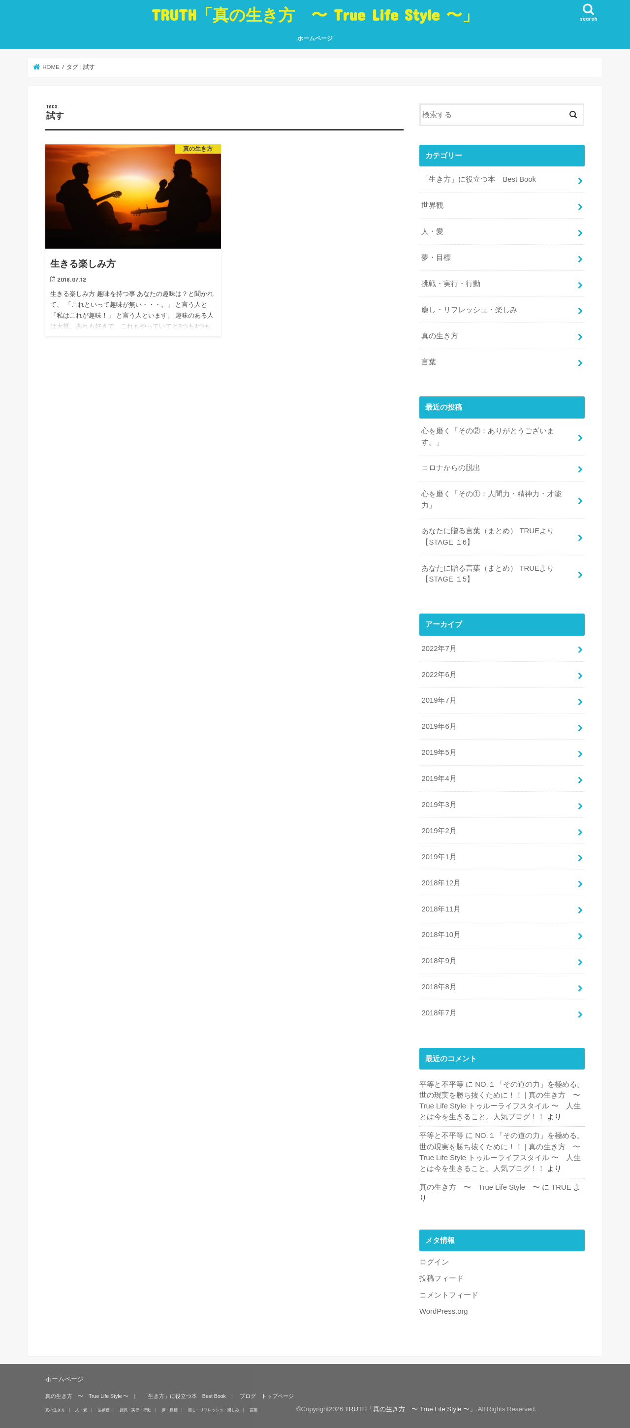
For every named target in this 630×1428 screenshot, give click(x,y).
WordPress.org (443, 1311)
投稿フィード (441, 1278)
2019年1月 (438, 857)
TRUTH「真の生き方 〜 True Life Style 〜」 (315, 14)
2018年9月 (438, 961)
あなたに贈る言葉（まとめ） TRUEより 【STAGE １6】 (487, 536)
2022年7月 (438, 648)
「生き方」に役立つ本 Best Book (478, 179)
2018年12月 (440, 883)
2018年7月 (438, 1013)
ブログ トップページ (267, 1396)
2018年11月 (440, 909)
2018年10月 (440, 935)
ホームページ (315, 38)
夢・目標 (436, 257)
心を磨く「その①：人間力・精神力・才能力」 (491, 499)
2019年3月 (438, 805)
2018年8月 (438, 987)
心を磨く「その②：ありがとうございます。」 (487, 436)
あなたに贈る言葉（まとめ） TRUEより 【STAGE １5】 (487, 573)
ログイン (434, 1262)
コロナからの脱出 (450, 468)
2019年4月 (438, 778)
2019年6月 (438, 726)
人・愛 (432, 231)
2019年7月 (438, 700)
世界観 (432, 205)
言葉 (428, 362)
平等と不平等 (441, 1084)
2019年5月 (438, 752)
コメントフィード (448, 1295)
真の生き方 (439, 336)
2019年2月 (438, 831)
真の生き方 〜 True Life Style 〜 (479, 1187)
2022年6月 (438, 675)
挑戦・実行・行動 (450, 284)
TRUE (561, 1187)
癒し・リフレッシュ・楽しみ (469, 310)
